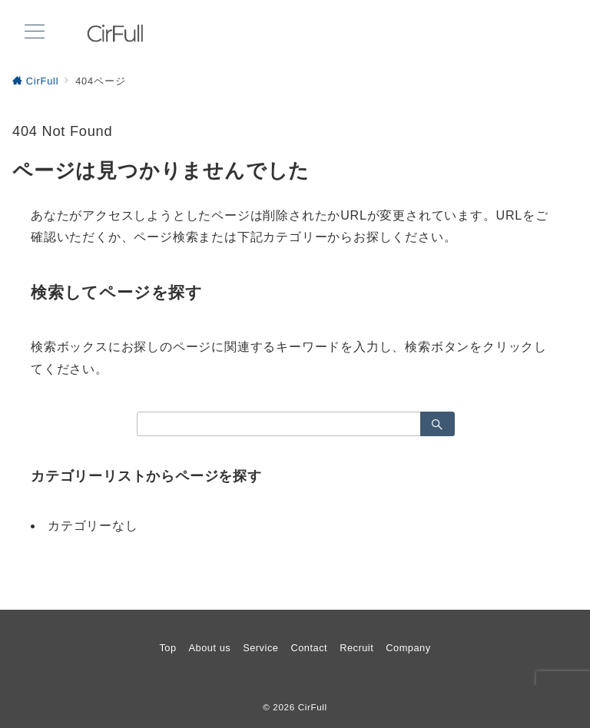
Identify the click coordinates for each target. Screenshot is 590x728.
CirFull (312, 707)
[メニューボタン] (34, 33)
